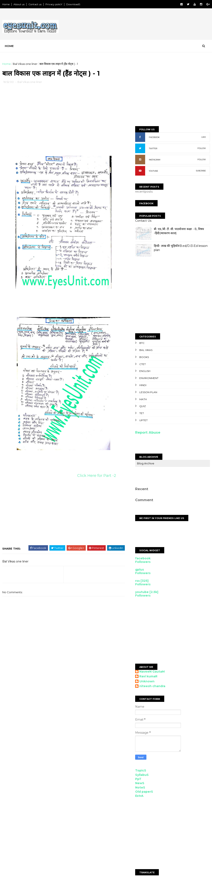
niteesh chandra (152, 686)
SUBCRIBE (201, 171)
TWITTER (153, 148)
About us (19, 4)
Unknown (146, 681)
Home (6, 4)
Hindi (142, 385)
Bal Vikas (145, 350)
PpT (138, 779)
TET (141, 413)
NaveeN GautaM (152, 671)
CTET (142, 364)
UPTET (143, 420)
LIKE (203, 137)
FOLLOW (201, 148)
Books (144, 357)
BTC (142, 342)
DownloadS (73, 4)
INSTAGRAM (154, 160)
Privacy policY (53, 4)
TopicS (140, 770)
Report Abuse (147, 432)
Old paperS (144, 792)
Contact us (35, 4)
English (144, 371)
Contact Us (143, 221)
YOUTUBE (153, 171)
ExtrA (139, 796)
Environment (148, 378)
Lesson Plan (148, 392)
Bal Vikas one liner (25, 63)
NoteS (140, 787)
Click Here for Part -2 (97, 475)
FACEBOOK (154, 137)
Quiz (142, 406)
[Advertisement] (134, 24)
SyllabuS (142, 775)
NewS (139, 783)
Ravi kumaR (148, 676)
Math (143, 399)
